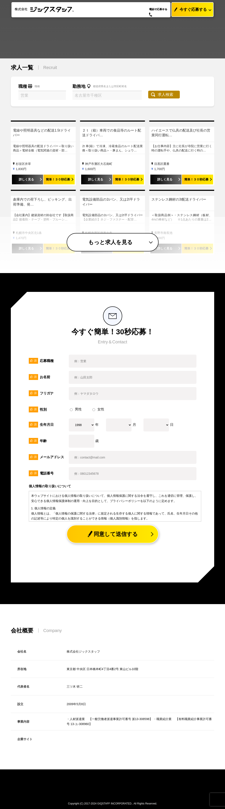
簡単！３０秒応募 (58, 179)
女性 (98, 409)
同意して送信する (112, 534)
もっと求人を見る (110, 242)
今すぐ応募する (189, 9)
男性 (76, 409)
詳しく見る (26, 179)
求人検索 (166, 94)
